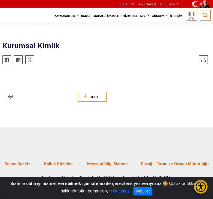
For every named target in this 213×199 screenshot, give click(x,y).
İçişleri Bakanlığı (148, 4)
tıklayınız (121, 191)
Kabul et (143, 191)
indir (91, 96)
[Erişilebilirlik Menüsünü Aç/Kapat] (201, 187)
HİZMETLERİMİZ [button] (134, 16)
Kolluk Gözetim (59, 164)
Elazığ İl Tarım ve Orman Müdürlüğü (175, 164)
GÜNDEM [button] (158, 16)
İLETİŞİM (176, 16)
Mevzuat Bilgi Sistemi (107, 164)
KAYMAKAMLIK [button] (64, 16)
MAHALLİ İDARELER (107, 16)
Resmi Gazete (17, 164)
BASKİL (86, 16)
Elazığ (171, 4)
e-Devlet (124, 4)
